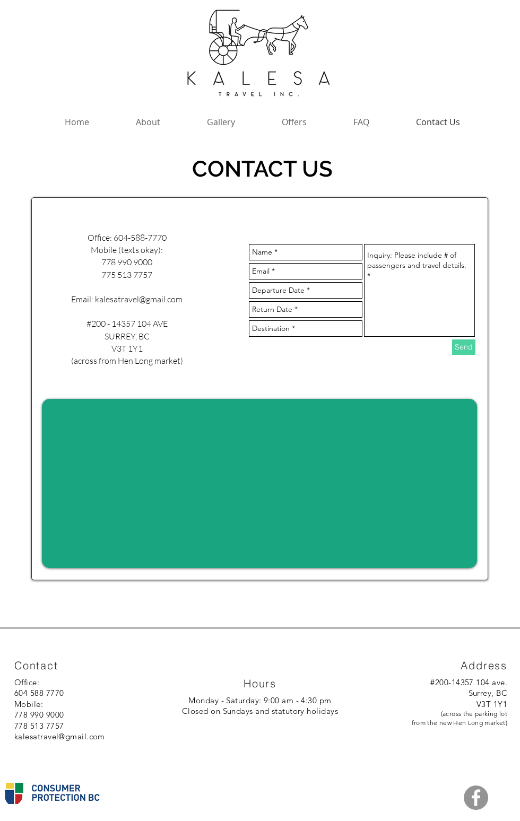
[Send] (463, 347)
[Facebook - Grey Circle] (476, 797)
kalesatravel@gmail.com (139, 299)
